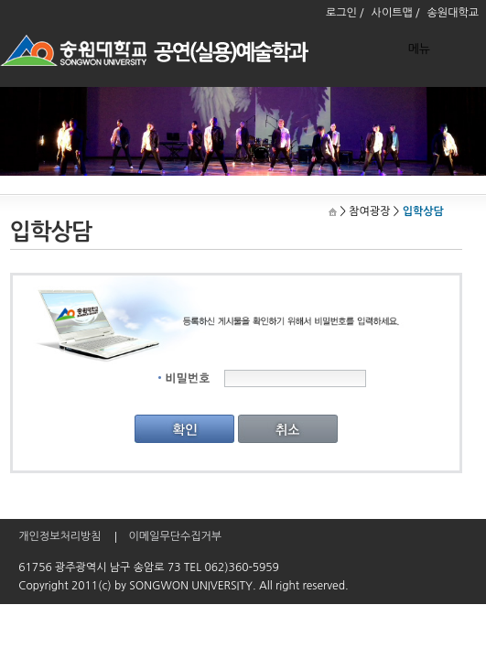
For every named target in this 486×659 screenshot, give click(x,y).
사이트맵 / (396, 12)
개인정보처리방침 (59, 536)
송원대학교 (453, 12)
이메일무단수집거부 (175, 536)
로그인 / (345, 12)
